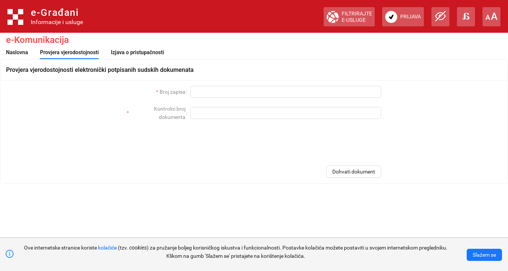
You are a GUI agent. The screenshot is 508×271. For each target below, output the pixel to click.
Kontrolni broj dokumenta (169, 113)
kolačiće (107, 248)
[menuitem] (17, 52)
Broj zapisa (172, 92)
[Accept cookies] (484, 255)
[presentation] (324, 142)
